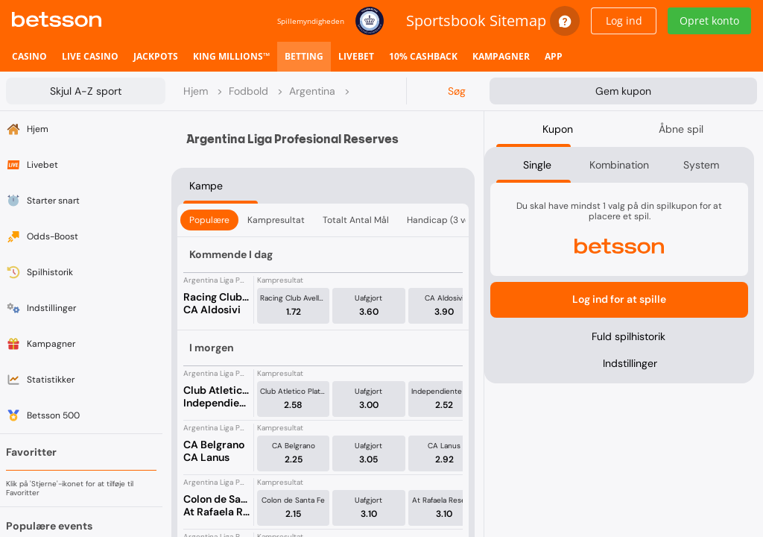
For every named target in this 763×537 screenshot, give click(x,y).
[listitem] (29, 57)
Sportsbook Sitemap (476, 20)
